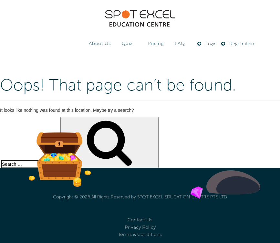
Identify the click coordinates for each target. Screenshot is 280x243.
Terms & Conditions (140, 235)
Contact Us (140, 220)
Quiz (127, 44)
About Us (100, 44)
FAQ (180, 44)
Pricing (156, 44)
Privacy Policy (140, 228)
